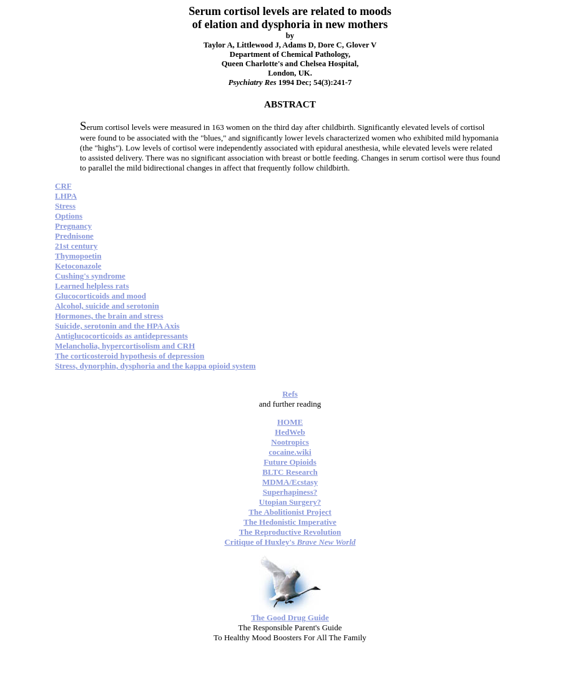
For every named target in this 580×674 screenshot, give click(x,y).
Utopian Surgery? (290, 502)
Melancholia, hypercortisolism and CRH (125, 345)
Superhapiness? (290, 492)
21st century (76, 245)
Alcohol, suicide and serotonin (107, 305)
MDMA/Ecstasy (290, 482)
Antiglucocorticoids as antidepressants (121, 335)
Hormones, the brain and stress (109, 315)
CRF (63, 186)
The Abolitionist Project (290, 512)
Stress (65, 206)
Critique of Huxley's (289, 542)
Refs (290, 394)
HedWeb (290, 432)
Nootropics (289, 442)
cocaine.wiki (289, 452)
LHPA (66, 196)
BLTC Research (289, 472)
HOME (290, 422)
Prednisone (74, 235)
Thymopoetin (78, 255)
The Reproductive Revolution (290, 532)
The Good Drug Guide (290, 617)
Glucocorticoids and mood (100, 295)
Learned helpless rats (92, 285)
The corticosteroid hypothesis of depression (129, 355)
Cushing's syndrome (90, 275)
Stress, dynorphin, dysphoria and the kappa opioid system (155, 365)
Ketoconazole (78, 265)
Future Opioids (290, 462)
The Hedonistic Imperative (290, 522)
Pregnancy (73, 225)
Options (68, 216)
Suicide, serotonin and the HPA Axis (117, 325)
